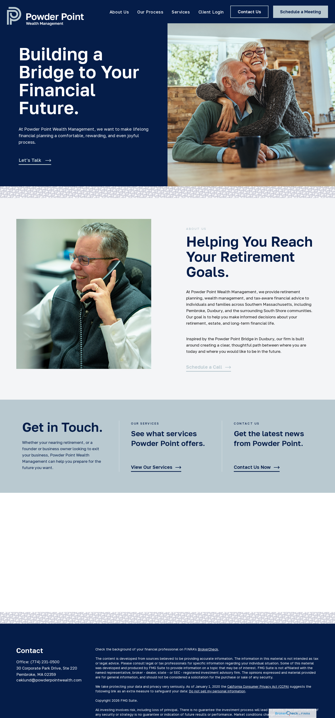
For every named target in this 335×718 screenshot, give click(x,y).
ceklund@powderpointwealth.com (49, 679)
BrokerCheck (208, 649)
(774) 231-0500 (45, 661)
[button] (119, 11)
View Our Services (151, 467)
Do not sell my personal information (217, 691)
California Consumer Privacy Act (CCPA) (258, 686)
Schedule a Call (204, 367)
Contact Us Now (252, 467)
